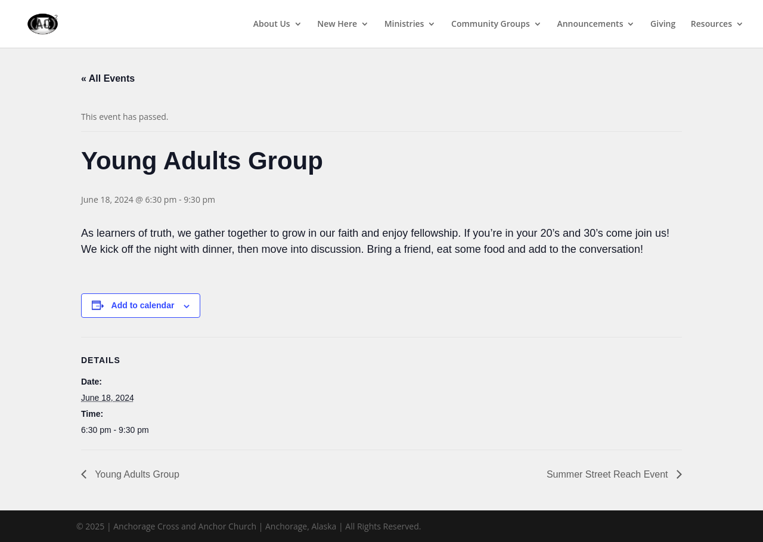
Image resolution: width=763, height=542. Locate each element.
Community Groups (490, 24)
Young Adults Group (135, 474)
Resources (711, 24)
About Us (271, 24)
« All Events (108, 78)
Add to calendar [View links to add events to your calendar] (143, 305)
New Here (337, 24)
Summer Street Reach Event (609, 474)
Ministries (404, 24)
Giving (662, 24)
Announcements (590, 24)
